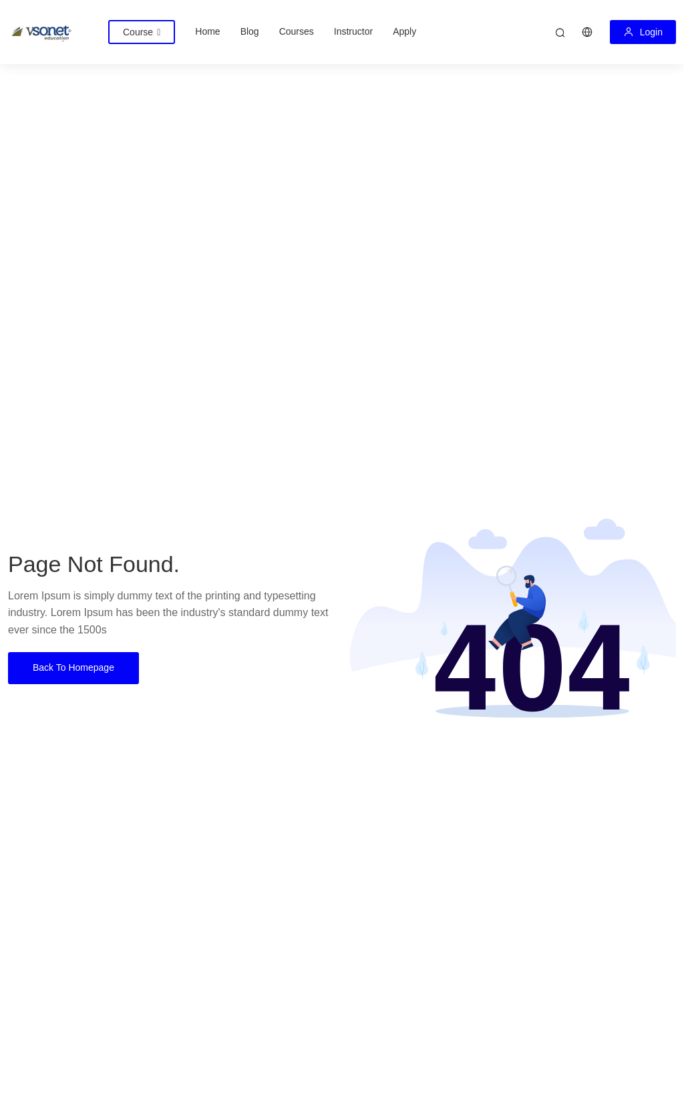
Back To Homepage (73, 667)
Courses (296, 31)
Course (141, 32)
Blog (249, 31)
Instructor (353, 31)
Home (207, 31)
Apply (404, 31)
